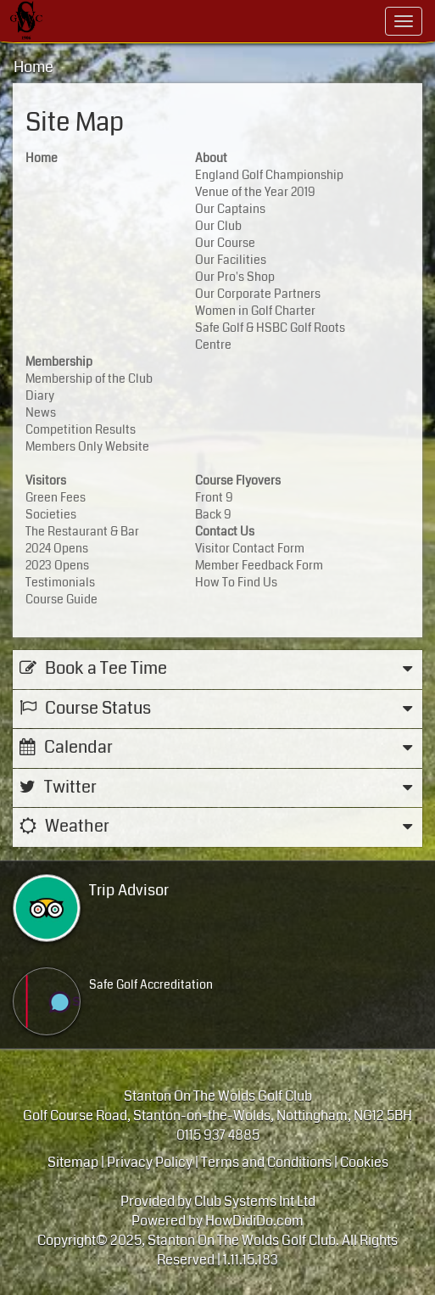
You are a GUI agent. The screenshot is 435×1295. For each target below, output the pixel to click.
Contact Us (224, 531)
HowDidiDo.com (254, 1221)
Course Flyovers (238, 480)
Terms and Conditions (266, 1162)
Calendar (217, 748)
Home (33, 67)
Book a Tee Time (217, 669)
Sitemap (72, 1162)
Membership (58, 361)
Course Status (217, 709)
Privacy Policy (149, 1162)
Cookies (364, 1162)
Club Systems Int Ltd (254, 1201)
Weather (217, 827)
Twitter (217, 788)
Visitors (45, 480)
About (211, 157)
